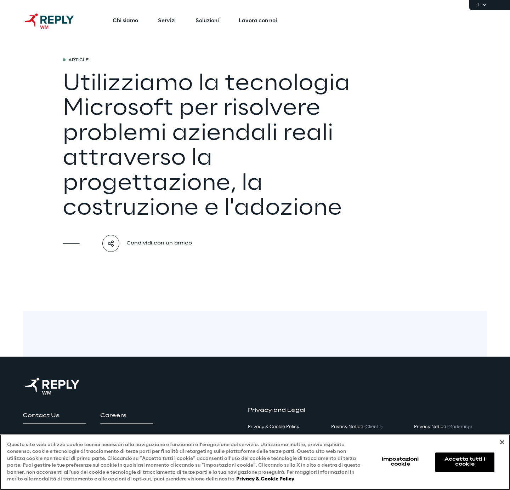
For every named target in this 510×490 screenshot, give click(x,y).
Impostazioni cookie (400, 462)
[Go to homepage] (56, 21)
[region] (255, 462)
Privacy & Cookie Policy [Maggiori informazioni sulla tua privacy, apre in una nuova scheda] (265, 479)
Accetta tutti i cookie (464, 462)
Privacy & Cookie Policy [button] (273, 427)
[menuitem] (125, 21)
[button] (54, 415)
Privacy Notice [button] (356, 427)
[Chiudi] (502, 442)
